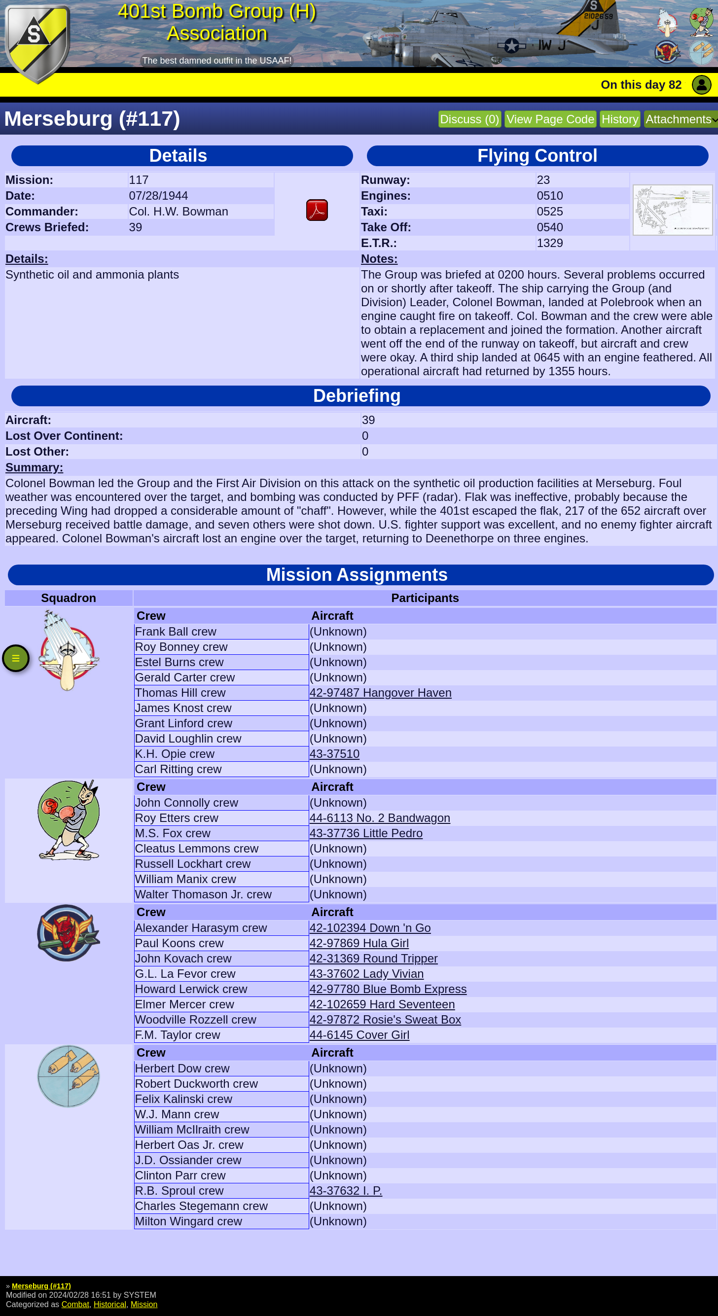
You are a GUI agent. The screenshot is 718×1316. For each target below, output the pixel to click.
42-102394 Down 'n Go (370, 927)
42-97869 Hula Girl (359, 943)
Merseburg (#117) (41, 1286)
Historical (110, 1304)
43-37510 (334, 753)
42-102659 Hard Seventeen (382, 1004)
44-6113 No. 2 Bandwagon (380, 817)
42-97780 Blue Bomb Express (388, 989)
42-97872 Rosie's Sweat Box (385, 1019)
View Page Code (550, 119)
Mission (144, 1304)
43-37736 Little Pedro (366, 833)
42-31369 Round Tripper (374, 958)
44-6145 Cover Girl (360, 1034)
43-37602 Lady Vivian (367, 973)
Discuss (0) (470, 119)
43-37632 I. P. (346, 1190)
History (620, 119)
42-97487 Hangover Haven (381, 692)
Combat (75, 1304)
